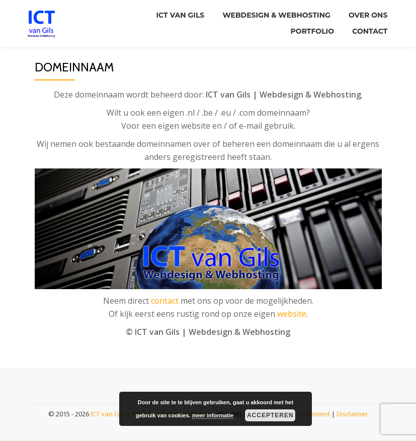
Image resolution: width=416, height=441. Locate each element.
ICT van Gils (176, 14)
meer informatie (213, 415)
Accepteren (270, 415)
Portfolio (309, 28)
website (291, 313)
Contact (368, 28)
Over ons (367, 14)
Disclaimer (352, 413)
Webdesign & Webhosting (273, 14)
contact (165, 300)
